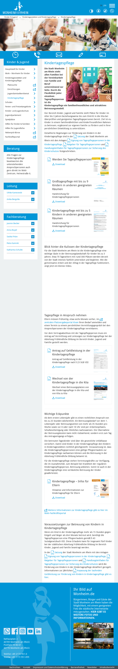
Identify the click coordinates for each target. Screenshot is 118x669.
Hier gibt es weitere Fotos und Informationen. (89, 614)
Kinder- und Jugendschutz (17, 111)
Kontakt (26, 667)
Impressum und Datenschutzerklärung (50, 667)
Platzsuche (12, 85)
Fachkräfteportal (12, 137)
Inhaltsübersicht (107, 667)
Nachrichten (14, 667)
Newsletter (92, 667)
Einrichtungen (14, 89)
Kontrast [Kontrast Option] (92, 11)
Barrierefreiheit (77, 667)
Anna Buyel (12, 230)
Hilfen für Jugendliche (15, 128)
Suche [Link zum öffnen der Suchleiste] (113, 11)
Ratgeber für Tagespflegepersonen (83, 144)
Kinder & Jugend (11, 17)
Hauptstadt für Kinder (15, 69)
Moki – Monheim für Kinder (17, 73)
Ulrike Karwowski (14, 192)
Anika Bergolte (13, 199)
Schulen (8, 102)
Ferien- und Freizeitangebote (18, 106)
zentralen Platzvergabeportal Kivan (61, 322)
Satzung (81, 136)
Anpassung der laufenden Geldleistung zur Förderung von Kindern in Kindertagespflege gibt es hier (77, 573)
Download (60, 164)
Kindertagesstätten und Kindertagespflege (39, 17)
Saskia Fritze (12, 236)
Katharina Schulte (15, 250)
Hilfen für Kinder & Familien (17, 124)
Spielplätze (10, 119)
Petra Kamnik (13, 243)
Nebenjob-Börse (12, 132)
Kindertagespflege (68, 17)
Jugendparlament (13, 115)
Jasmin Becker (13, 223)
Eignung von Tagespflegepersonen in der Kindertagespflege (77, 556)
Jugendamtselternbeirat (18, 93)
